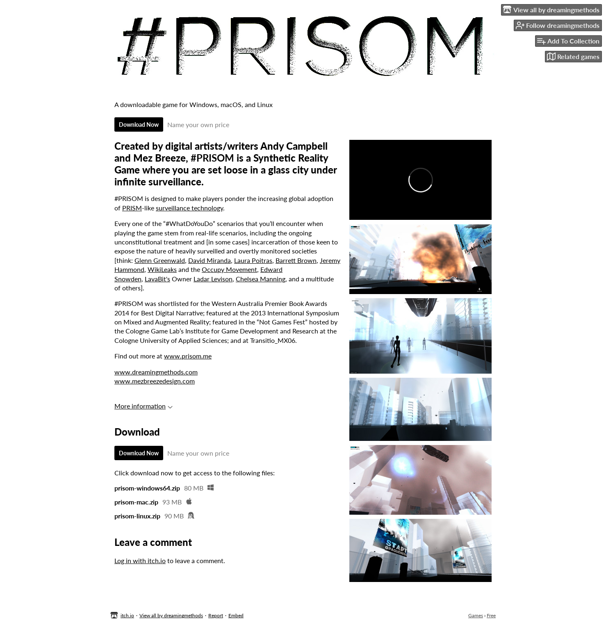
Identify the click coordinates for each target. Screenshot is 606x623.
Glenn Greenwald (159, 260)
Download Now (139, 124)
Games (475, 615)
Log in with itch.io (140, 560)
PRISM (132, 208)
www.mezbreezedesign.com (154, 381)
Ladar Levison (213, 279)
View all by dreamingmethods (171, 615)
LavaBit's (157, 279)
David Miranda (209, 260)
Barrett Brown (296, 260)
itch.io (127, 615)
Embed (236, 615)
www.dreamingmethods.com (156, 372)
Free (491, 615)
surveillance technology (189, 208)
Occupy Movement (229, 269)
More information (143, 406)
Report (215, 615)
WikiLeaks (162, 269)
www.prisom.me (188, 356)
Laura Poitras (253, 260)
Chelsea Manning (260, 279)
